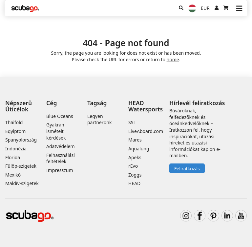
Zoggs (134, 175)
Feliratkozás (187, 168)
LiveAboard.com (145, 131)
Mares (135, 140)
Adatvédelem (60, 146)
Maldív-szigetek (22, 183)
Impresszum (59, 170)
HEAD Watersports (145, 106)
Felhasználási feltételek (60, 158)
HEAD (134, 183)
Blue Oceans (59, 116)
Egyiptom (15, 131)
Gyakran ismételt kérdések (56, 131)
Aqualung (138, 148)
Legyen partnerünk (99, 119)
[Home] (25, 8)
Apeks (134, 157)
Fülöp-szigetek (20, 166)
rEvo (133, 166)
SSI (131, 122)
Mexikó (13, 175)
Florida (12, 157)
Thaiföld (14, 122)
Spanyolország (21, 140)
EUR (205, 8)
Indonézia (16, 148)
